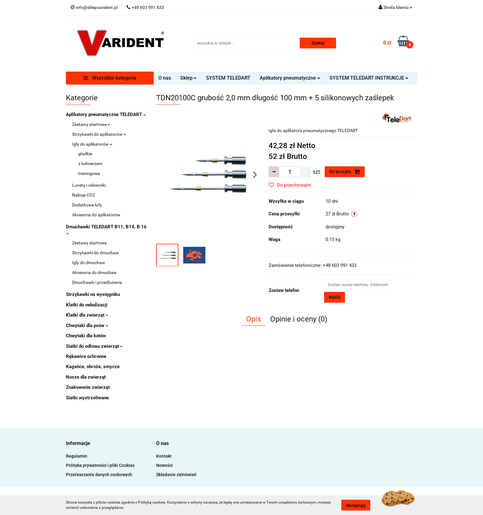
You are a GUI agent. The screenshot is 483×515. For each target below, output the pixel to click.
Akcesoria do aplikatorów (96, 214)
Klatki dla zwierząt (87, 315)
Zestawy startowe (91, 124)
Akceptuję (356, 505)
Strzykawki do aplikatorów (99, 134)
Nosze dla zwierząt (86, 377)
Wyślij (334, 297)
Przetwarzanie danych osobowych (99, 474)
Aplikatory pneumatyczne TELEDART (106, 114)
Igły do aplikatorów (92, 144)
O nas (164, 78)
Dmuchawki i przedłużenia (97, 282)
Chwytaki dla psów (87, 325)
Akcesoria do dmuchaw (94, 272)
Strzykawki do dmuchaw (95, 252)
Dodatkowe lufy (87, 204)
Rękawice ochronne (86, 356)
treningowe (89, 173)
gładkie (85, 153)
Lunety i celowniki (89, 185)
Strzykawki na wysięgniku (93, 294)
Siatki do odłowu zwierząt (94, 346)
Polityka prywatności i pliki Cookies (100, 465)
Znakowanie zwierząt (88, 387)
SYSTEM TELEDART (228, 78)
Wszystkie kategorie (109, 78)
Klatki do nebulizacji (87, 305)
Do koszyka (344, 171)
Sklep (188, 78)
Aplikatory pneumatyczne (290, 78)
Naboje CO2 (83, 195)
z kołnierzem (90, 163)
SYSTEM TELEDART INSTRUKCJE (369, 78)
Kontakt (164, 456)
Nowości (164, 465)
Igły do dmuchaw (88, 262)
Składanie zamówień (176, 474)
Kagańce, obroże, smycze (93, 366)
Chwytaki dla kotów (86, 335)
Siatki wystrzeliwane (87, 398)
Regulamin (76, 456)
